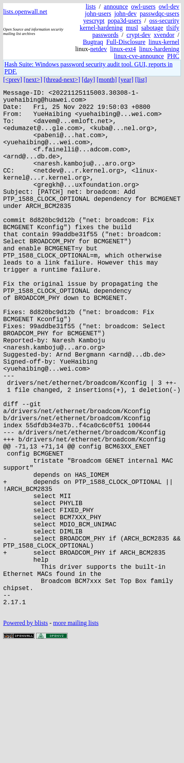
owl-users (143, 6)
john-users (98, 13)
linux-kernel (164, 42)
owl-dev (169, 6)
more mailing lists (76, 739)
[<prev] (12, 79)
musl (132, 27)
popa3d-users (124, 20)
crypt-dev (139, 34)
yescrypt (94, 20)
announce (116, 6)
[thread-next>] (62, 79)
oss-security (164, 20)
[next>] (33, 79)
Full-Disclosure (125, 42)
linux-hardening (159, 49)
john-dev (125, 13)
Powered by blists (25, 739)
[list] (141, 79)
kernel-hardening (101, 27)
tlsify (172, 27)
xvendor (164, 34)
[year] (125, 79)
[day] (88, 79)
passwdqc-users (159, 13)
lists (91, 6)
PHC (173, 56)
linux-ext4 (123, 49)
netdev (98, 49)
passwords (105, 34)
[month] (107, 79)
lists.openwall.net (25, 11)
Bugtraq (93, 42)
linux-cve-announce (139, 56)
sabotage (152, 27)
